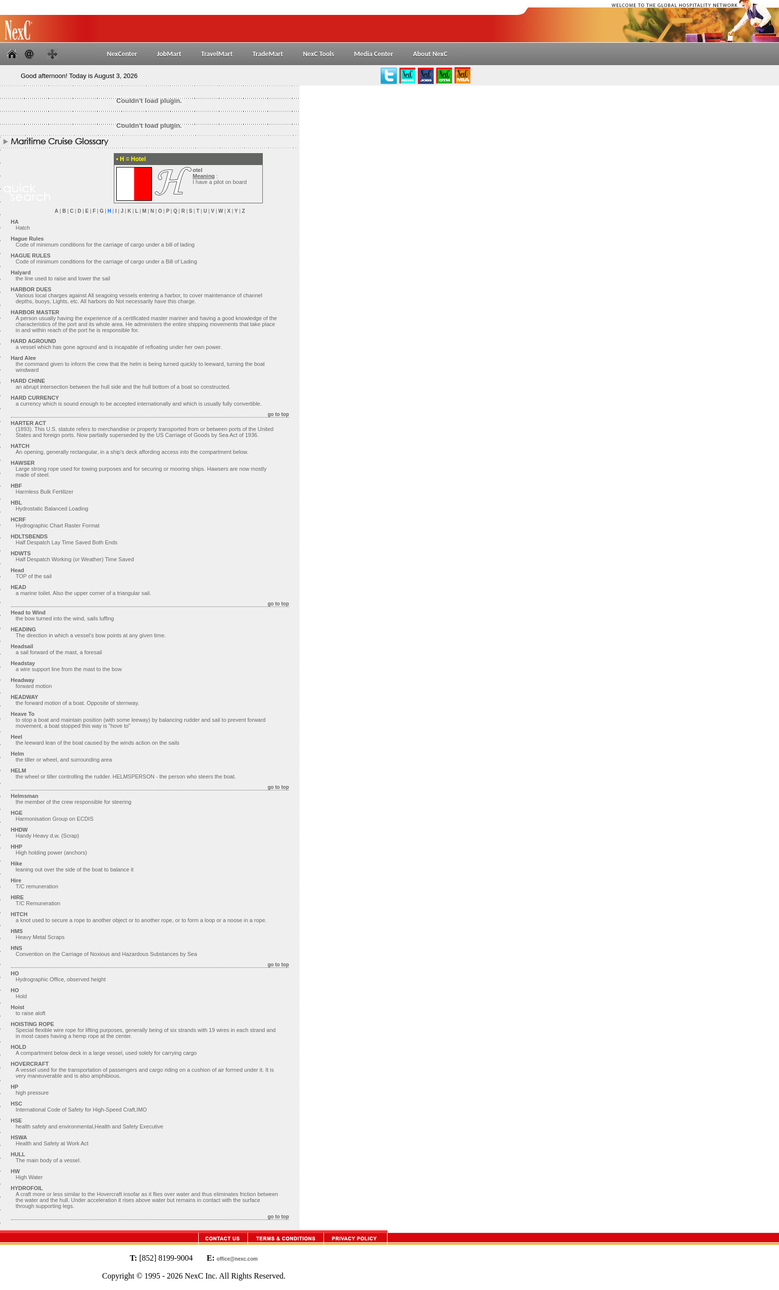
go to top (278, 414)
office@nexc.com (237, 1259)
